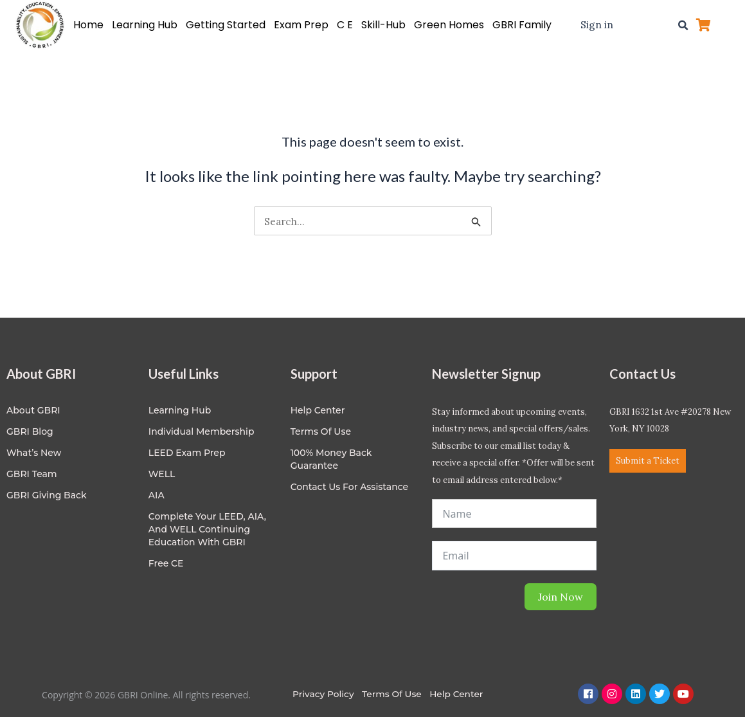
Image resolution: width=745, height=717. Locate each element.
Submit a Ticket (647, 460)
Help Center (460, 694)
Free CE (166, 563)
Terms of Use (321, 431)
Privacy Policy (323, 694)
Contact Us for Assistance (350, 487)
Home (88, 24)
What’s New (33, 452)
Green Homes (449, 24)
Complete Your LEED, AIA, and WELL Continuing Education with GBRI (207, 529)
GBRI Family (522, 24)
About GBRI (33, 410)
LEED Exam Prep (187, 452)
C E (345, 24)
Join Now (560, 596)
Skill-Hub (383, 24)
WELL (161, 474)
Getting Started (225, 24)
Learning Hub (144, 24)
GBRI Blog (29, 431)
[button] (683, 25)
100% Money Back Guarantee (331, 459)
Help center (318, 410)
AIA (156, 495)
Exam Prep (301, 24)
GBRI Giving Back (46, 495)
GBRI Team (31, 474)
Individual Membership (201, 431)
